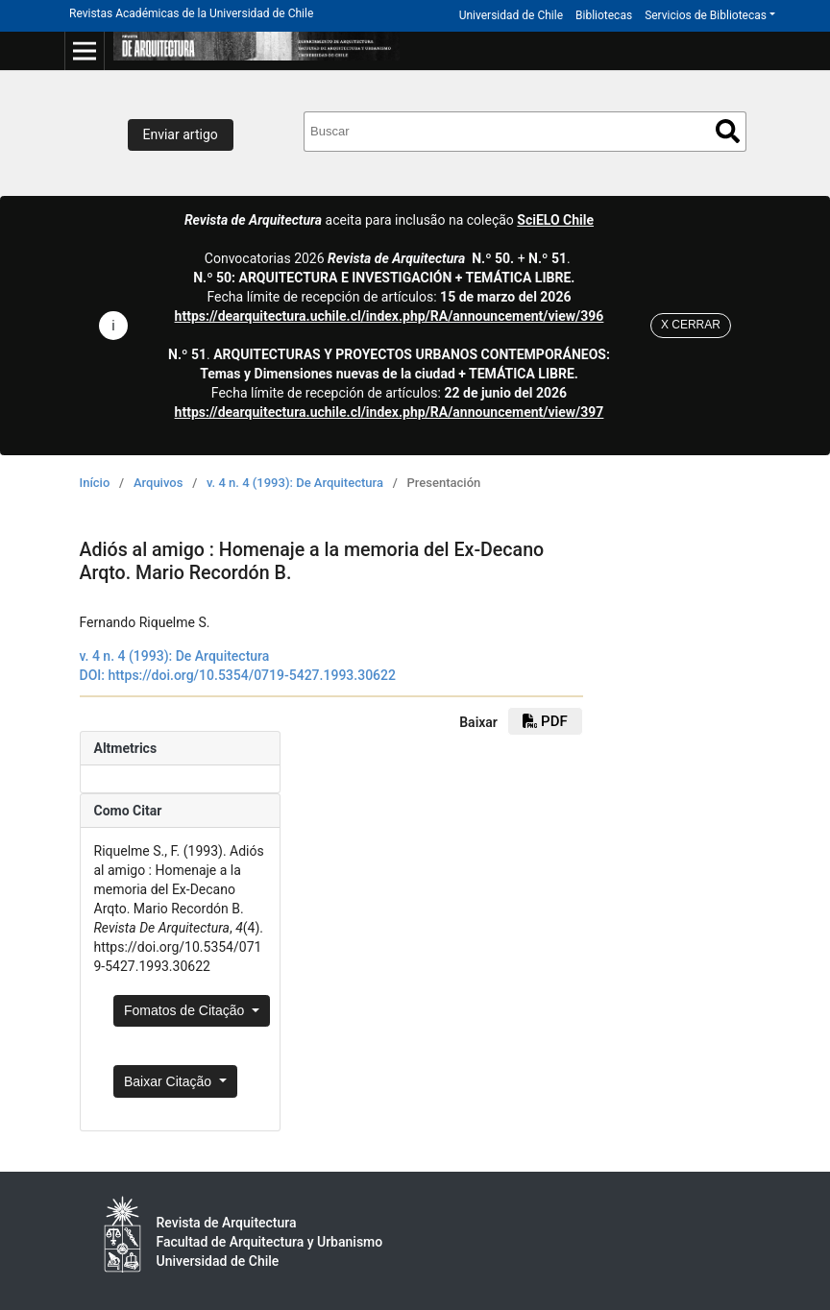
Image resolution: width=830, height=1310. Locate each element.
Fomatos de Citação (186, 1010)
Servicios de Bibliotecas (706, 15)
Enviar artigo (180, 134)
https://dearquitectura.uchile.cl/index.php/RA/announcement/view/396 (389, 316)
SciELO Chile (555, 220)
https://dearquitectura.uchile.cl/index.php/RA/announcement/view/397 (389, 412)
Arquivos (158, 482)
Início (95, 482)
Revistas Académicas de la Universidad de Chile (191, 13)
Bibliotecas (603, 15)
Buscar (728, 131)
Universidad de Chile (511, 15)
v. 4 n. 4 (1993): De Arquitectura (295, 482)
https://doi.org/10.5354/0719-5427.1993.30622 (252, 675)
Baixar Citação (169, 1081)
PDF (545, 721)
